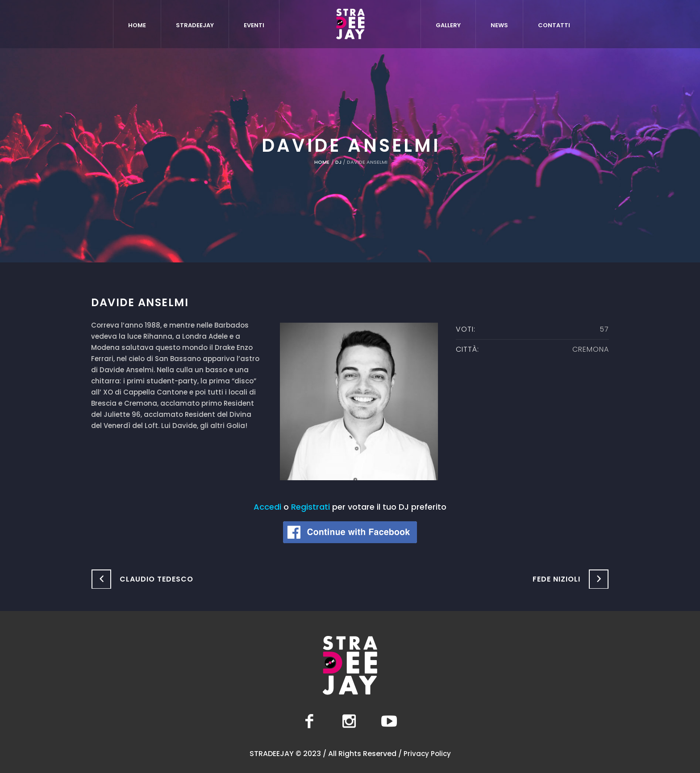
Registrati (310, 506)
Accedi (267, 506)
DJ (338, 162)
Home (321, 162)
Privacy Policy (427, 753)
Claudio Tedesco (156, 579)
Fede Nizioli (556, 579)
